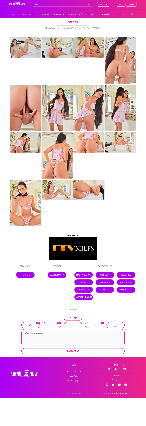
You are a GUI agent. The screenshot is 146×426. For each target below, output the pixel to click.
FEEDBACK (103, 4)
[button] (94, 325)
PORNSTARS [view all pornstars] (45, 14)
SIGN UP (131, 4)
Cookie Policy (73, 376)
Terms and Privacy (73, 371)
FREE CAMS (90, 14)
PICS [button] (15, 14)
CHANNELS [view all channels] (59, 14)
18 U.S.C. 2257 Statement (73, 393)
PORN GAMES (106, 14)
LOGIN (121, 4)
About (116, 375)
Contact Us (116, 380)
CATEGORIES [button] (28, 14)
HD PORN (121, 14)
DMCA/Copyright (73, 380)
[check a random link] (132, 14)
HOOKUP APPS (73, 14)
